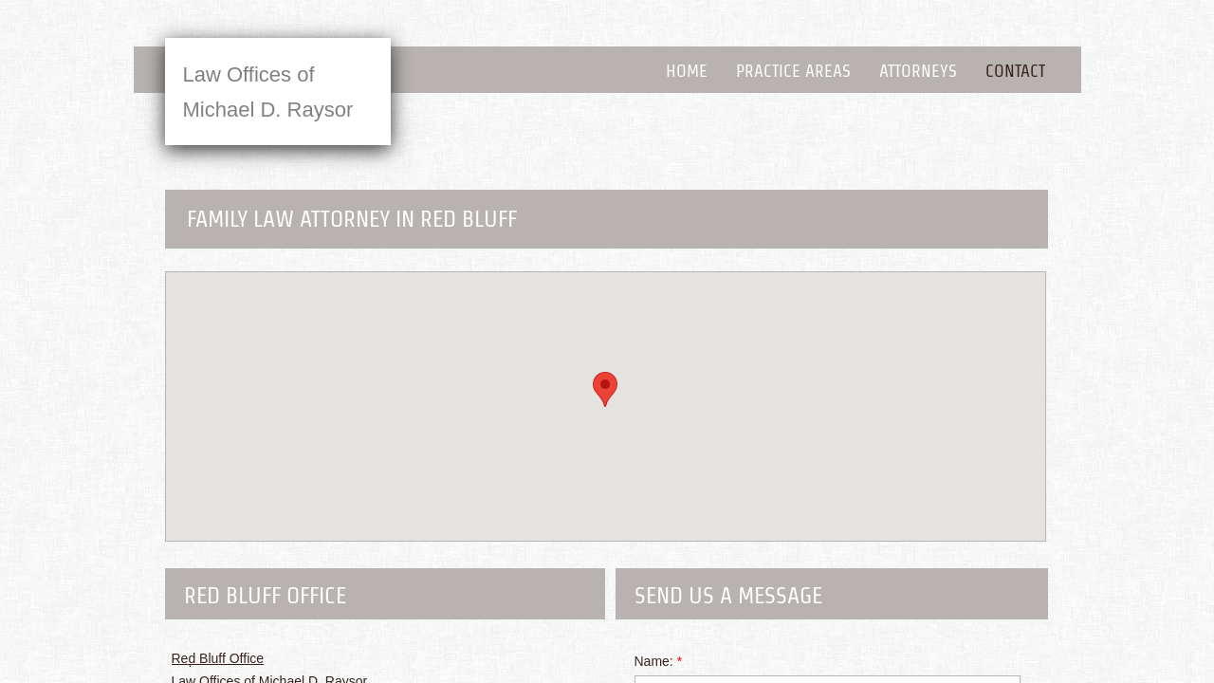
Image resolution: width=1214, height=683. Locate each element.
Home (687, 71)
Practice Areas (793, 71)
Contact (1015, 71)
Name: (659, 661)
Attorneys (918, 71)
